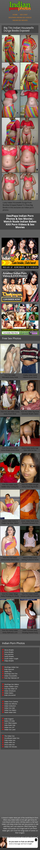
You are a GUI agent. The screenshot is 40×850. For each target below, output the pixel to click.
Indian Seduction (10, 706)
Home (15, 14)
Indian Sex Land (9, 730)
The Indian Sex (9, 736)
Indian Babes (8, 693)
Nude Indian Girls (10, 712)
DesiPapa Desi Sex (10, 674)
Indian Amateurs (10, 691)
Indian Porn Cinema (11, 702)
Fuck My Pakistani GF (11, 678)
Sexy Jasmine (8, 654)
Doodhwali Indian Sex (11, 738)
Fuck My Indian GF (10, 689)
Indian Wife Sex (9, 742)
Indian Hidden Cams (11, 687)
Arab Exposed (9, 669)
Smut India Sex (9, 745)
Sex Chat (24, 14)
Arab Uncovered (9, 695)
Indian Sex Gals (9, 708)
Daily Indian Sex (9, 740)
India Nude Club (9, 725)
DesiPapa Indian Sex (11, 667)
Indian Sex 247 (9, 727)
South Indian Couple (11, 659)
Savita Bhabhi (9, 656)
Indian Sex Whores (10, 704)
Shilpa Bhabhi (9, 661)
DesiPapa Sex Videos (11, 684)
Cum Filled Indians (10, 723)
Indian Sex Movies (20, 20)
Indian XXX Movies (10, 747)
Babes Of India (9, 721)
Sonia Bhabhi (8, 652)
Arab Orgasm (9, 719)
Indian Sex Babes (10, 710)
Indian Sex (7, 671)
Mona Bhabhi (9, 650)
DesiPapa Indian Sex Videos (20, 17)
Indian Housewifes (10, 676)
